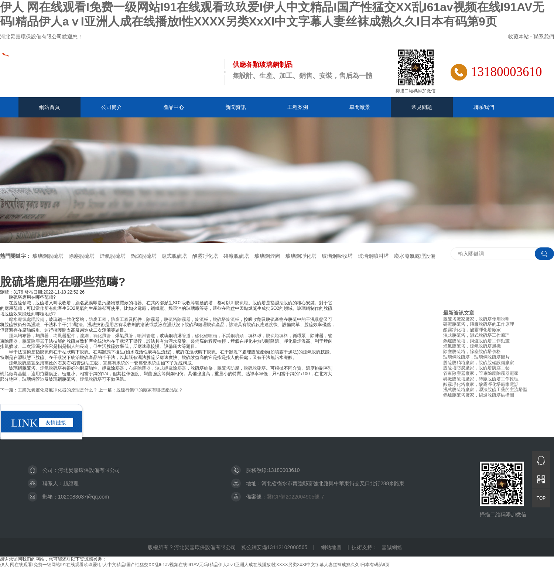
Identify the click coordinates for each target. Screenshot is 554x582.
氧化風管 (102, 335)
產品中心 (173, 107)
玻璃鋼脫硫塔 (48, 256)
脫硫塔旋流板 (226, 319)
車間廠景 (359, 107)
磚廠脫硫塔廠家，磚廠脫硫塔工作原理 (481, 378)
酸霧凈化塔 (205, 256)
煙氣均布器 (20, 335)
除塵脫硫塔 (82, 256)
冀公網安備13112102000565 (274, 547)
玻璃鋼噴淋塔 (373, 256)
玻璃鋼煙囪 (267, 256)
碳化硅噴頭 (206, 335)
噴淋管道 (146, 335)
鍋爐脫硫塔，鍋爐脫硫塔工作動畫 (476, 340)
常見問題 (421, 107)
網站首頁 (49, 107)
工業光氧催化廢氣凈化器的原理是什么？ (58, 390)
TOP (541, 498)
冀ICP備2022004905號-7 (295, 497)
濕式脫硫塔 (174, 256)
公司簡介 (111, 107)
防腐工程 (97, 319)
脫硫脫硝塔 (255, 368)
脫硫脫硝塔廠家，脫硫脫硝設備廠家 (478, 362)
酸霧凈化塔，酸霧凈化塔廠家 (472, 329)
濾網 (84, 335)
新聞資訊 (235, 107)
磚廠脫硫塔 (236, 256)
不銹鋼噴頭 (233, 335)
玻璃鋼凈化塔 (301, 256)
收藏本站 (518, 37)
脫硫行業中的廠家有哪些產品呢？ (149, 390)
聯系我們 (543, 37)
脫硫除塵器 (33, 341)
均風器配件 (64, 335)
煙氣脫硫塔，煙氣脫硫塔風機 (472, 346)
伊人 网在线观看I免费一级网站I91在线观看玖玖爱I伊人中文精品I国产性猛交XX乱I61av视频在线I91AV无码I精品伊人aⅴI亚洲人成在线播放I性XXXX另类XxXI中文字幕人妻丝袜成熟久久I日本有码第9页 (195, 564)
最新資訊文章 (458, 313)
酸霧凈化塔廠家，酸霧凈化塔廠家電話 (481, 384)
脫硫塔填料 (277, 335)
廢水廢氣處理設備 (414, 256)
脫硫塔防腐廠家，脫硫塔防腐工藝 (476, 367)
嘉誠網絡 (392, 547)
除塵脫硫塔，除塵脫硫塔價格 (472, 351)
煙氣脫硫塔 (113, 256)
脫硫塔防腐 (228, 368)
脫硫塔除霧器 (177, 319)
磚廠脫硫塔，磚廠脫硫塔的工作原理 (478, 324)
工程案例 (297, 107)
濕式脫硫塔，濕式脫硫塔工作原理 (476, 335)
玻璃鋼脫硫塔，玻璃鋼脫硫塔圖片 (476, 357)
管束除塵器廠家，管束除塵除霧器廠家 (481, 373)
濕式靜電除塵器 (170, 368)
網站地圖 (331, 547)
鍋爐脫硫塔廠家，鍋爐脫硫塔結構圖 (478, 395)
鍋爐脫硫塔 (144, 256)
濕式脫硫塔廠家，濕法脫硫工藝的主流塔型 (485, 389)
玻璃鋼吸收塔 (337, 256)
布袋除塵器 (140, 368)
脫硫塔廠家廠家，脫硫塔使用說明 (476, 319)
